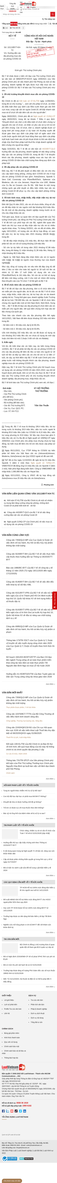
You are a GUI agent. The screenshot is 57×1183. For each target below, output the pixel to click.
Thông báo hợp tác (11, 1058)
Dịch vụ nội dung (37, 1018)
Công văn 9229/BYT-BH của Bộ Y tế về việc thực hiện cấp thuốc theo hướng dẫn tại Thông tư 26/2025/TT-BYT (30, 557)
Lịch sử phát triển (10, 1004)
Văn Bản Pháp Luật (9, 1151)
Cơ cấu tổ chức (12, 754)
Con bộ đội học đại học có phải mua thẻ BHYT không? (24, 796)
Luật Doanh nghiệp (25, 1151)
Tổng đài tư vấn (36, 1022)
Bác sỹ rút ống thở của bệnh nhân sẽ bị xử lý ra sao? (24, 813)
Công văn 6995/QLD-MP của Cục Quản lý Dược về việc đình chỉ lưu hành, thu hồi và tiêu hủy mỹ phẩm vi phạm (30, 629)
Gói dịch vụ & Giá (21, 7)
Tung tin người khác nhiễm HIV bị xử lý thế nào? (22, 791)
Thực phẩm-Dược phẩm (15, 707)
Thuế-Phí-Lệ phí (12, 737)
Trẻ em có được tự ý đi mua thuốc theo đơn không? (23, 808)
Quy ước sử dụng (10, 1042)
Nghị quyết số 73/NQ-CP (43, 463)
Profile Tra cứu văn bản (12, 1009)
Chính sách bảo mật (11, 1046)
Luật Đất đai (37, 1151)
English (30, 7)
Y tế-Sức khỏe (30, 707)
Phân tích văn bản (37, 1004)
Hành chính (23, 754)
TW (37, 101)
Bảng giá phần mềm (11, 1033)
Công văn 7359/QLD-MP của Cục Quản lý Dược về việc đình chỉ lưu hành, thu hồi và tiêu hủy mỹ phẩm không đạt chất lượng (29, 543)
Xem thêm (50, 684)
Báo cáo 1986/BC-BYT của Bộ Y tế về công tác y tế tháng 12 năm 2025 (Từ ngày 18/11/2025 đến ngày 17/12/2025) (29, 571)
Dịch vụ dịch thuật (37, 1013)
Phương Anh (47, 485)
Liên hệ (7, 1013)
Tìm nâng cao (48, 19)
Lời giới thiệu (9, 1000)
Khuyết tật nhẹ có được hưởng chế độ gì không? (22, 802)
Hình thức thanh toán (12, 1038)
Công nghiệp (11, 721)
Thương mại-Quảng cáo (25, 721)
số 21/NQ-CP (49, 116)
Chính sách (10, 773)
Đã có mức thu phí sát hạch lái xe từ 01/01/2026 (22, 965)
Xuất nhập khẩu (25, 737)
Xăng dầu (38, 721)
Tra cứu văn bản (37, 1000)
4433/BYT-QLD (48, 149)
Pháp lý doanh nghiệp (39, 1009)
